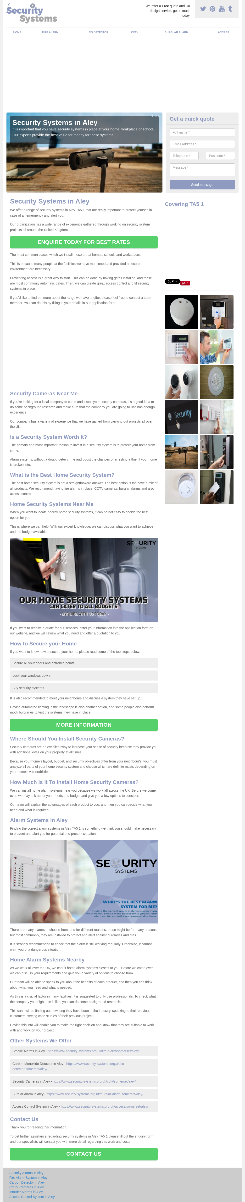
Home (17, 32)
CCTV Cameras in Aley (26, 1187)
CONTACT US (83, 1154)
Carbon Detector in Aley (27, 1182)
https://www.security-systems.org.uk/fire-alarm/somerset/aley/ (93, 1051)
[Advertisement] (122, 76)
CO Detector (98, 32)
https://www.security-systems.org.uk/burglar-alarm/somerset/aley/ (94, 1094)
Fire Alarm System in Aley (28, 1178)
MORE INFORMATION (83, 725)
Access (223, 32)
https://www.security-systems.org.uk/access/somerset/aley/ (104, 1106)
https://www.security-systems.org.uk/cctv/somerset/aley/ (94, 1081)
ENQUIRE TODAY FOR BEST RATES (84, 242)
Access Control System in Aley (32, 1197)
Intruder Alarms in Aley (26, 1192)
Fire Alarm (50, 32)
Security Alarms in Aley (26, 1173)
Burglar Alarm (176, 32)
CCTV (134, 32)
